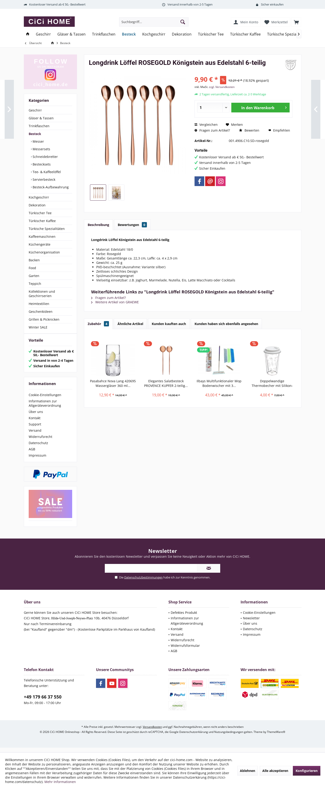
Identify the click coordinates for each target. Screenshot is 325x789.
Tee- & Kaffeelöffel (46, 172)
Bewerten (249, 130)
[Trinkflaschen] (104, 34)
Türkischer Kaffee (42, 221)
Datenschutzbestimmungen (143, 582)
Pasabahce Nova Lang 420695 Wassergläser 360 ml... (113, 383)
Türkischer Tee (40, 213)
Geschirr (35, 110)
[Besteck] (129, 34)
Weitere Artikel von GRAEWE (115, 302)
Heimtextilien (39, 303)
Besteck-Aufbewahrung (50, 187)
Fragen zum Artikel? (212, 130)
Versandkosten (152, 731)
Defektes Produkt (184, 617)
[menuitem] (296, 22)
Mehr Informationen (60, 782)
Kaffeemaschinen (42, 236)
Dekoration (37, 205)
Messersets (41, 149)
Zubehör (98, 324)
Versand (35, 435)
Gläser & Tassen (41, 118)
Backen (34, 260)
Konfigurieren (307, 770)
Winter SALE (38, 327)
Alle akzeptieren (275, 770)
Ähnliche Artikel (130, 324)
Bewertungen (132, 224)
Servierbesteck (43, 179)
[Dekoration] (182, 34)
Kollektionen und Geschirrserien (42, 293)
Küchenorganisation (44, 252)
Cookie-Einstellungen (45, 399)
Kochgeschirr (39, 197)
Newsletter (251, 622)
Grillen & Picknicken (44, 319)
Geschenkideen (41, 311)
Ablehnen (247, 770)
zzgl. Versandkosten (222, 87)
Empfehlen (279, 130)
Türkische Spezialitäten (47, 228)
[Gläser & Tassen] (71, 34)
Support (35, 429)
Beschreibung (98, 225)
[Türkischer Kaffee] (245, 34)
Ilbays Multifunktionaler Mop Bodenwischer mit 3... (219, 383)
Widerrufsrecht (40, 441)
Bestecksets (41, 164)
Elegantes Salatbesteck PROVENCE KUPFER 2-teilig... (166, 383)
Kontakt (34, 422)
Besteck (35, 134)
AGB (32, 454)
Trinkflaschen (39, 126)
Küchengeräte (39, 244)
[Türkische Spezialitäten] (287, 34)
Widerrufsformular (185, 650)
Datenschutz (38, 447)
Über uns (36, 416)
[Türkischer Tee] (211, 34)
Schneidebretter (45, 156)
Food (32, 268)
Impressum (37, 460)
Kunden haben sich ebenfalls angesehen (226, 324)
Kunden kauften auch (169, 324)
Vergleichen (206, 124)
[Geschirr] (43, 34)
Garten (34, 276)
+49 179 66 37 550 (43, 702)
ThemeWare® (276, 736)
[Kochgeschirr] (154, 34)
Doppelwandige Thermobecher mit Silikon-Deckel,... (272, 383)
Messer (38, 141)
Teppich (35, 283)
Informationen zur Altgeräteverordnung (45, 408)
